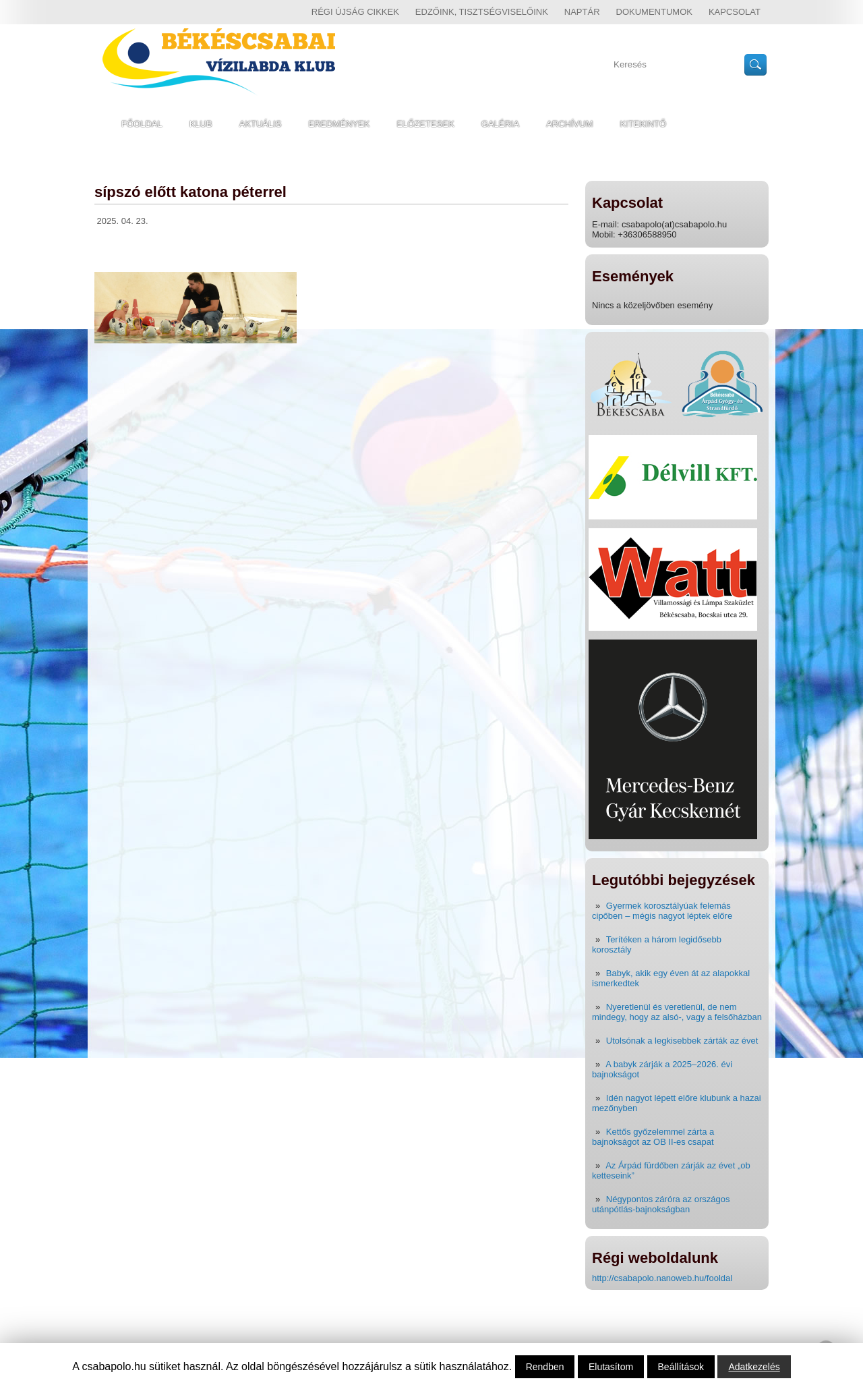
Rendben (545, 1366)
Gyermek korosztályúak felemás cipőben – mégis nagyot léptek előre (662, 911)
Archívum (569, 124)
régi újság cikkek (355, 12)
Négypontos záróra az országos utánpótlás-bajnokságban (661, 1204)
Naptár (582, 12)
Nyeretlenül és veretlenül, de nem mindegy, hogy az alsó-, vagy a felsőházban (677, 1012)
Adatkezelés (753, 1366)
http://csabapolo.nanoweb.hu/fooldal (662, 1278)
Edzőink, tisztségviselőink (481, 12)
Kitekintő (643, 124)
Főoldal (141, 124)
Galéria (500, 124)
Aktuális (260, 124)
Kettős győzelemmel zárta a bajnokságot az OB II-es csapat (653, 1137)
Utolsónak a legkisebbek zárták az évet (682, 1041)
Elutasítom (611, 1366)
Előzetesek (425, 124)
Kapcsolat (735, 12)
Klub (200, 124)
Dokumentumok (654, 12)
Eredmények (339, 124)
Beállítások (681, 1366)
